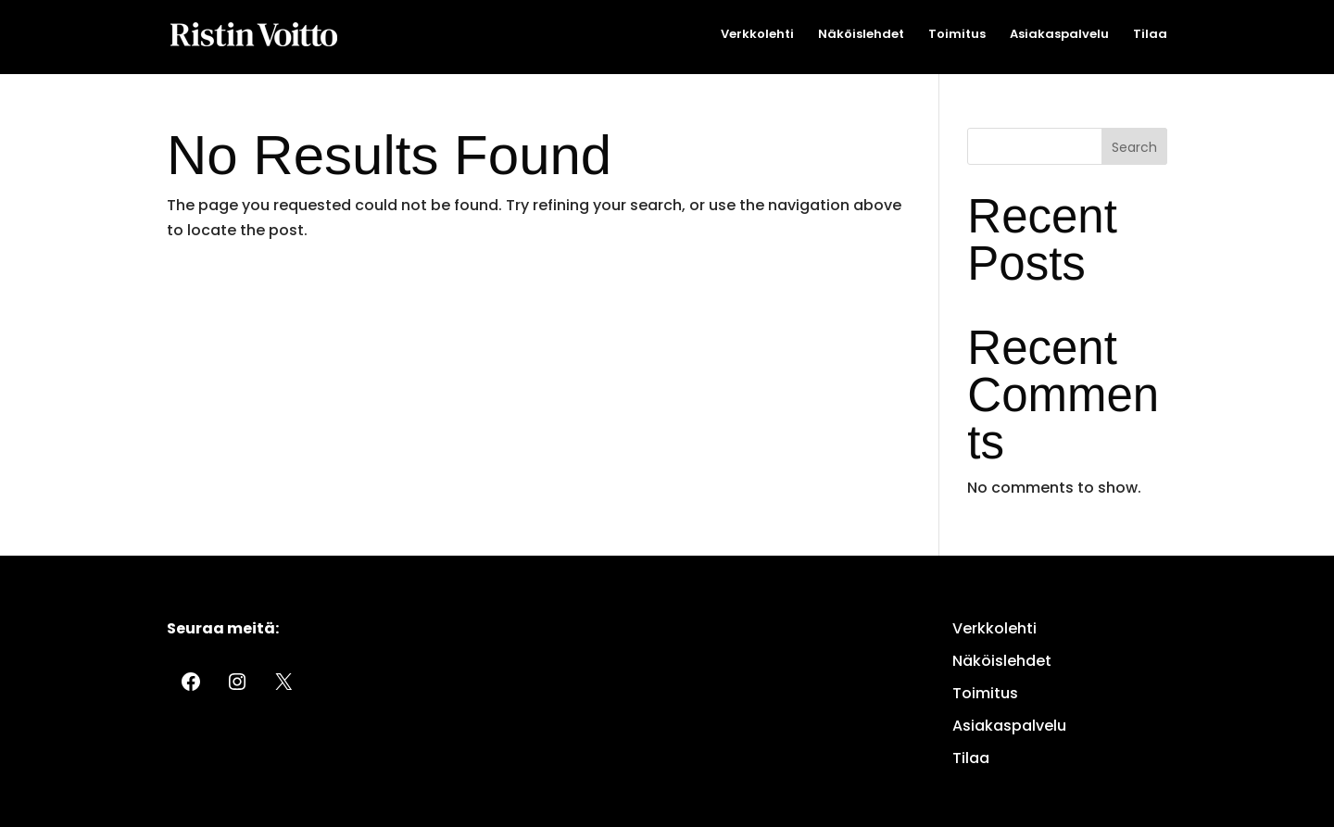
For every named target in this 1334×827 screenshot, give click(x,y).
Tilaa (1150, 35)
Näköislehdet (861, 35)
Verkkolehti (757, 35)
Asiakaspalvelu (1059, 35)
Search (1134, 147)
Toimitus (957, 35)
